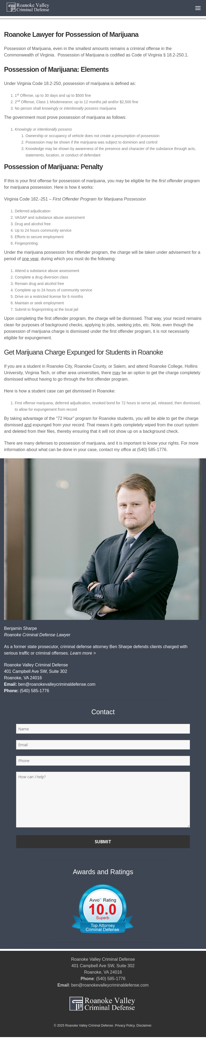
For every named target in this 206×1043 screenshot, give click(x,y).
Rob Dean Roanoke (113, 1040)
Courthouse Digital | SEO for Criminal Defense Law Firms (47, 1040)
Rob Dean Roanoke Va (150, 1040)
